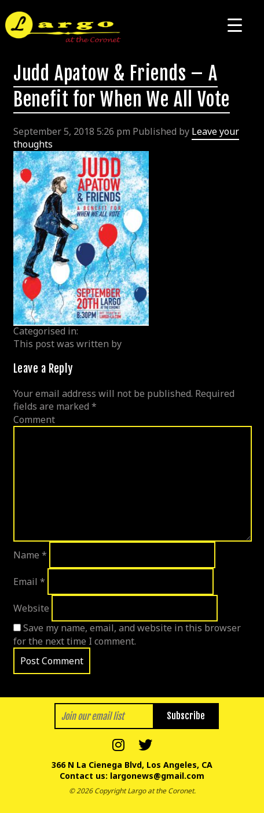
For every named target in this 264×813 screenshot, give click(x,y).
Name (30, 555)
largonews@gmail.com (157, 775)
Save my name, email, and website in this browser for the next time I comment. (127, 634)
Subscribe (186, 716)
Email (29, 581)
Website (31, 608)
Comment (34, 419)
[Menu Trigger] (235, 25)
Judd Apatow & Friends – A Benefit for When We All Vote (121, 86)
